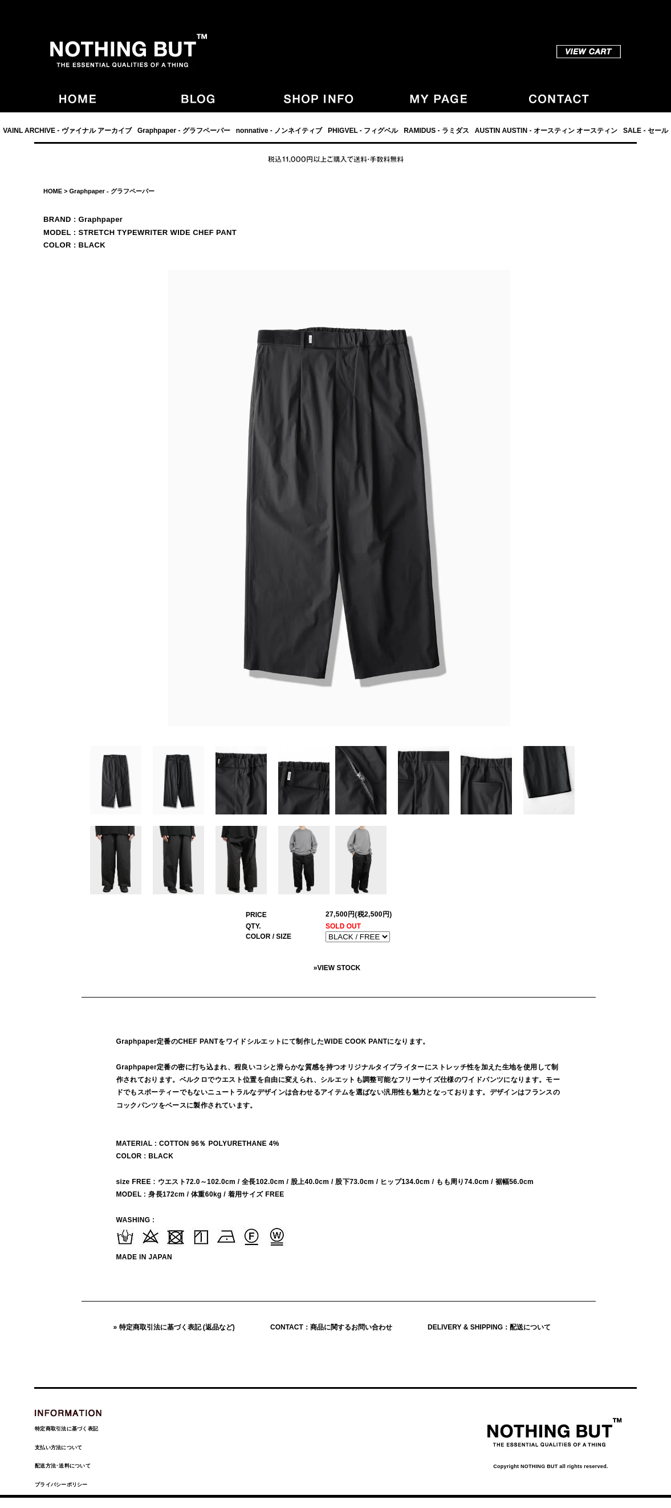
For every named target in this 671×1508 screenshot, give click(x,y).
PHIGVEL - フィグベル (363, 131)
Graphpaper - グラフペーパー (183, 131)
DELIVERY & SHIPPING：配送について (489, 1327)
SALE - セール (645, 131)
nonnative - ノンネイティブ (279, 131)
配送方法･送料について (63, 1466)
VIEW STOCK (338, 968)
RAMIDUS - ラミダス (436, 131)
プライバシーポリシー (61, 1484)
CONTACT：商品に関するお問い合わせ (331, 1327)
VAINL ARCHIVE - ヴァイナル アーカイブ (67, 131)
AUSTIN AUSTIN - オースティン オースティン (546, 131)
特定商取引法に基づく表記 (66, 1429)
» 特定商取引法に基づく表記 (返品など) (174, 1327)
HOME (52, 191)
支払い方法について (58, 1447)
